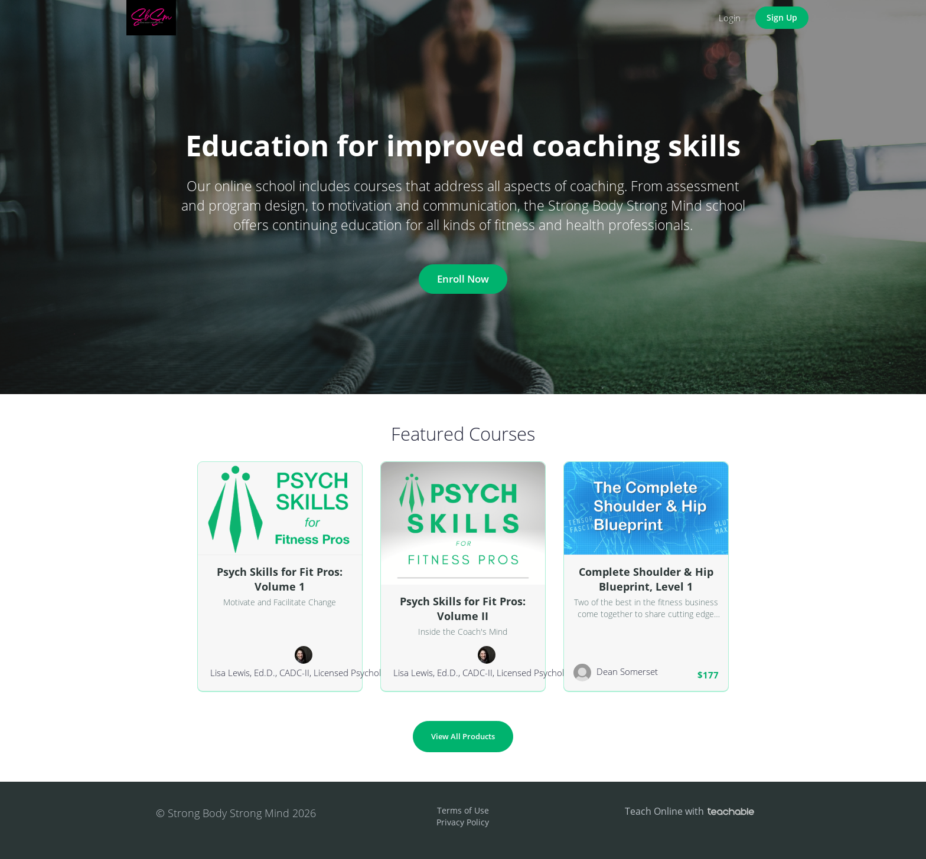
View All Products (463, 736)
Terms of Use (463, 810)
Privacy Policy (462, 822)
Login (730, 18)
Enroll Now (463, 279)
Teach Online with (689, 811)
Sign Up (782, 17)
